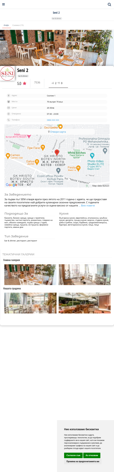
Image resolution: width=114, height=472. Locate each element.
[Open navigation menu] (3, 4)
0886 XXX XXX (53, 120)
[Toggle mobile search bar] (109, 4)
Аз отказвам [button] (92, 455)
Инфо (7, 25)
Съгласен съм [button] (73, 455)
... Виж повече (87, 205)
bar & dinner (56, 18)
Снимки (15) (18, 25)
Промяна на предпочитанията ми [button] (82, 461)
